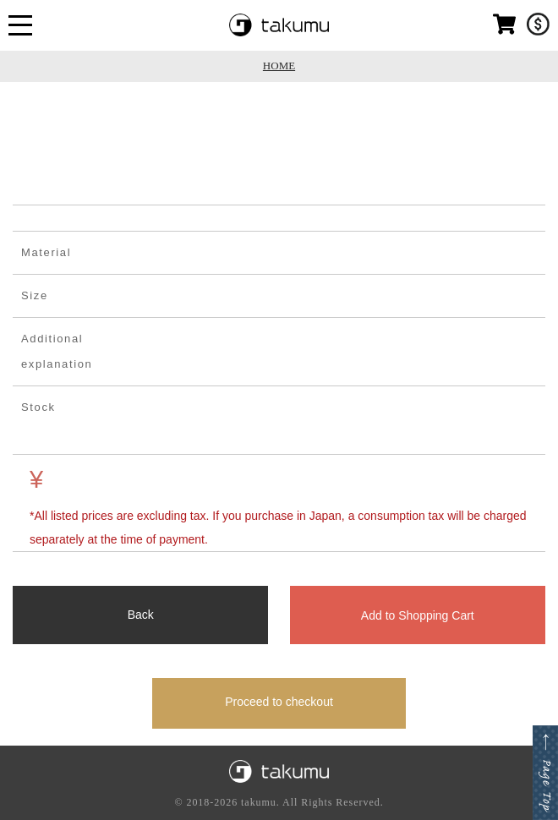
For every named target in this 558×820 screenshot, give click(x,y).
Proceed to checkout (279, 701)
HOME (279, 65)
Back (141, 614)
